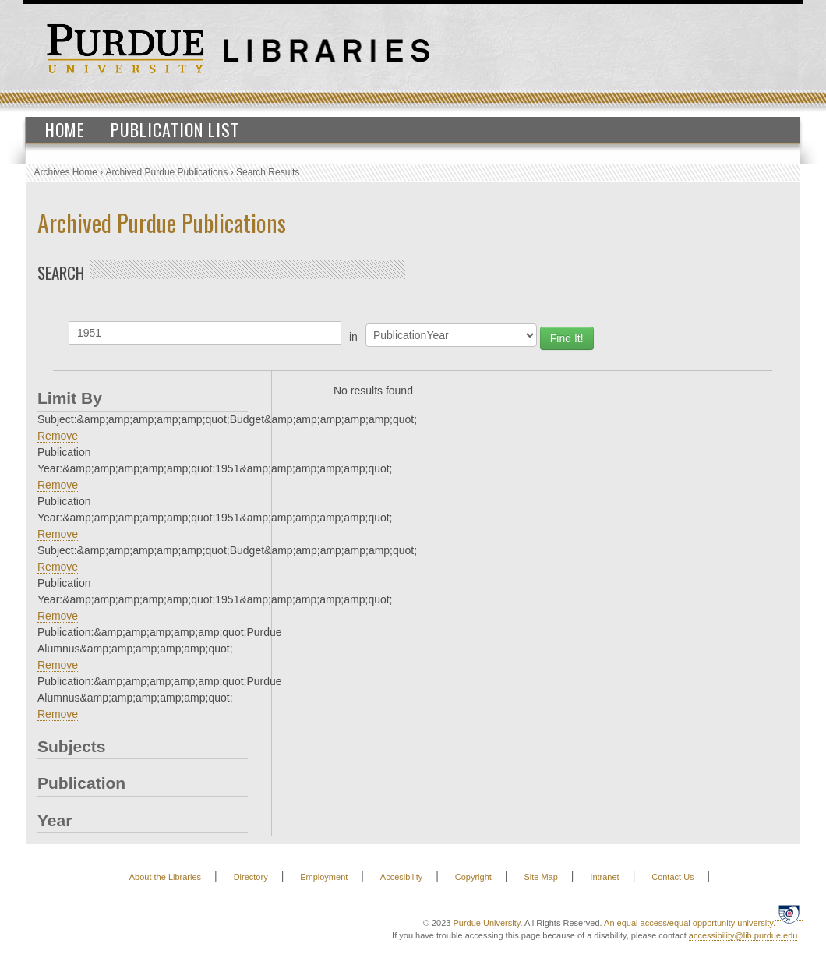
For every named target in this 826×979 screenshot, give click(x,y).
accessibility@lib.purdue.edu (743, 935)
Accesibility (401, 877)
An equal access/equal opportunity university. (689, 923)
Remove (57, 435)
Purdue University (486, 923)
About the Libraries (165, 877)
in (353, 336)
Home (65, 129)
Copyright (473, 877)
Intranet (604, 877)
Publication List (175, 129)
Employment (324, 877)
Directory (251, 877)
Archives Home (65, 172)
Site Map (540, 877)
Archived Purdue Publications (167, 172)
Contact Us (672, 877)
